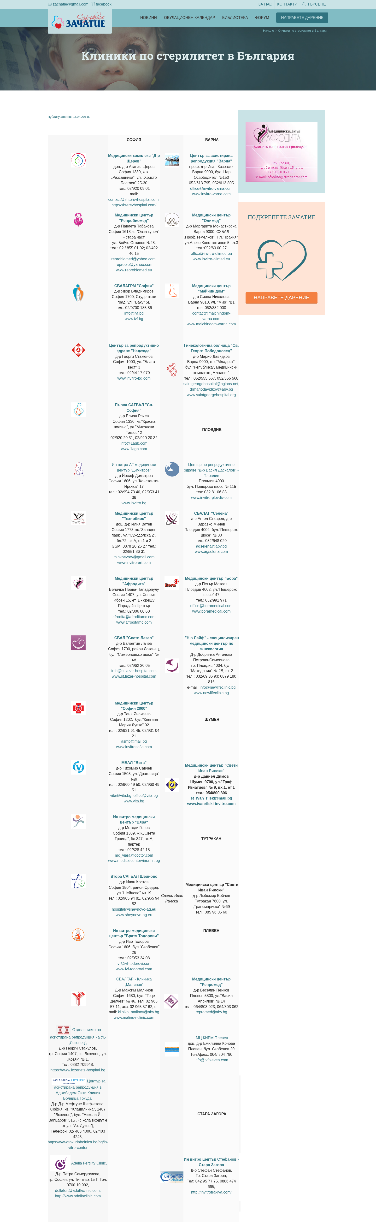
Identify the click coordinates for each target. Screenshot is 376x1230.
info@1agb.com (134, 443)
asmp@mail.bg (134, 741)
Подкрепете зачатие (281, 217)
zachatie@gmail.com (68, 4)
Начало (268, 30)
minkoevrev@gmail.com (133, 557)
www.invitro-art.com (134, 563)
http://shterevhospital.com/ (134, 205)
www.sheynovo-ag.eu (134, 915)
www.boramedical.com (211, 611)
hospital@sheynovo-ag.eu (134, 909)
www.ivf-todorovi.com (134, 969)
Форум (262, 18)
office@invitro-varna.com (211, 188)
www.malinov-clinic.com (134, 1017)
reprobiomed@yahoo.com (133, 259)
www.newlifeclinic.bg (211, 693)
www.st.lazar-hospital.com (134, 676)
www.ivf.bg (134, 319)
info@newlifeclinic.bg (218, 687)
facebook (101, 4)
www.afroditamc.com (134, 622)
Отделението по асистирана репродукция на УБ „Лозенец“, (78, 1036)
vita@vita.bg (120, 796)
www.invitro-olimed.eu (211, 259)
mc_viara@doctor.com (134, 855)
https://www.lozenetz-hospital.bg (78, 1070)
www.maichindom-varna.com (211, 324)
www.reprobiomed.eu (134, 270)
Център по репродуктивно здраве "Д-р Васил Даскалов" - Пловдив (211, 470)
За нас (265, 4)
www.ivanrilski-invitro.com (211, 804)
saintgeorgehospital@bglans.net (210, 384)
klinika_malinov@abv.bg (138, 1012)
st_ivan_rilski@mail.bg (211, 798)
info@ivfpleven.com (211, 1060)
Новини (148, 18)
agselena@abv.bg (211, 546)
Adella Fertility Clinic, (89, 1163)
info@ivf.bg (134, 313)
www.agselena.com (211, 551)
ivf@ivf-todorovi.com (134, 963)
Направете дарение (281, 297)
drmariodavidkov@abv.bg (211, 389)
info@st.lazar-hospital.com (134, 671)
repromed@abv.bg (211, 1012)
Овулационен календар (189, 18)
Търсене (314, 4)
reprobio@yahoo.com (134, 265)
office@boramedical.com (211, 606)
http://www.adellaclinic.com (78, 1196)
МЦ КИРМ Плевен (212, 1038)
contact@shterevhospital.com (133, 199)
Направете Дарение (302, 18)
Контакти (287, 4)
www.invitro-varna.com (211, 194)
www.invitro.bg (134, 503)
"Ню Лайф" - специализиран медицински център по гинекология (212, 643)
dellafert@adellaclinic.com (77, 1190)
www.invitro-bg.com (134, 378)
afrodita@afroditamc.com (133, 617)
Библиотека (235, 18)
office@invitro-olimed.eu (211, 253)
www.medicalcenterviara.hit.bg (134, 861)
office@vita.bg (146, 796)
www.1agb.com (134, 449)
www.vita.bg (134, 801)
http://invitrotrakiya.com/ (211, 1192)
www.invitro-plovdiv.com (211, 498)
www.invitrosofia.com (134, 747)
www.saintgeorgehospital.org (211, 395)
